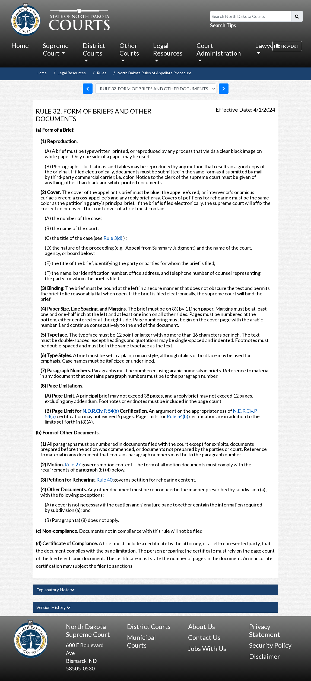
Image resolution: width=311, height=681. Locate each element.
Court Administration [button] (218, 49)
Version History (53, 607)
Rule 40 (104, 480)
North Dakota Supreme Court (88, 630)
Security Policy (270, 645)
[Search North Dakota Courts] (250, 16)
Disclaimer (264, 656)
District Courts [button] (94, 49)
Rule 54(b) (178, 416)
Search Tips (223, 25)
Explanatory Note (55, 589)
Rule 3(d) (112, 238)
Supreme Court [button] (56, 49)
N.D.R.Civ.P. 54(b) (100, 411)
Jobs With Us (207, 648)
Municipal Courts (141, 641)
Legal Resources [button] (167, 49)
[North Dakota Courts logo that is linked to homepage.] (59, 19)
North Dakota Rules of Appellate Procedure (154, 72)
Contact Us (204, 637)
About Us (201, 626)
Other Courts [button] (129, 49)
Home (20, 45)
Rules (101, 72)
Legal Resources (72, 72)
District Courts (148, 626)
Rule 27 (73, 464)
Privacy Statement (264, 630)
